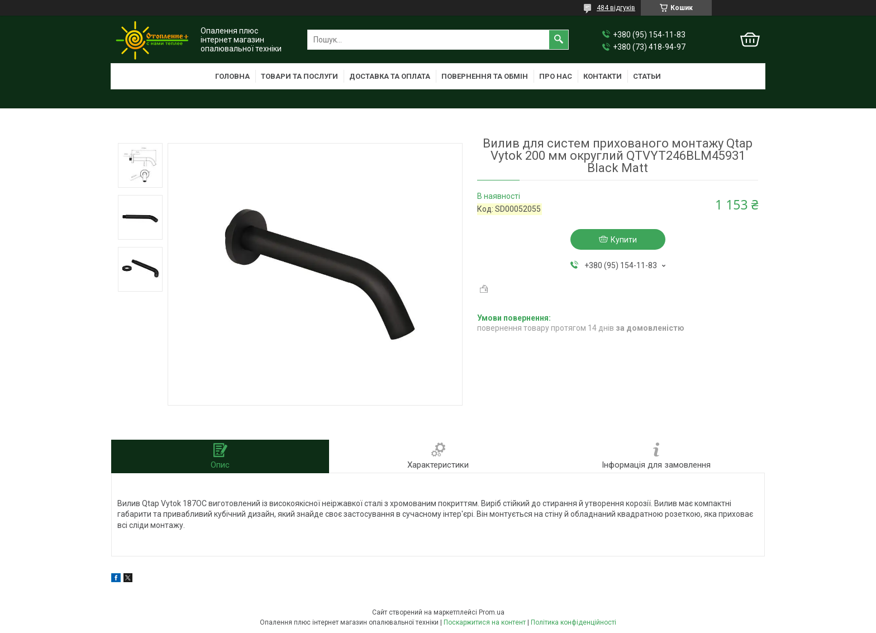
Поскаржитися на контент (485, 622)
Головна (232, 76)
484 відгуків (616, 8)
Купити (624, 239)
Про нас (555, 76)
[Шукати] (558, 39)
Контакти (602, 76)
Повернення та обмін (484, 76)
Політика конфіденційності (573, 622)
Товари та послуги (299, 76)
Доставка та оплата (389, 76)
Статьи (647, 76)
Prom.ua (491, 612)
